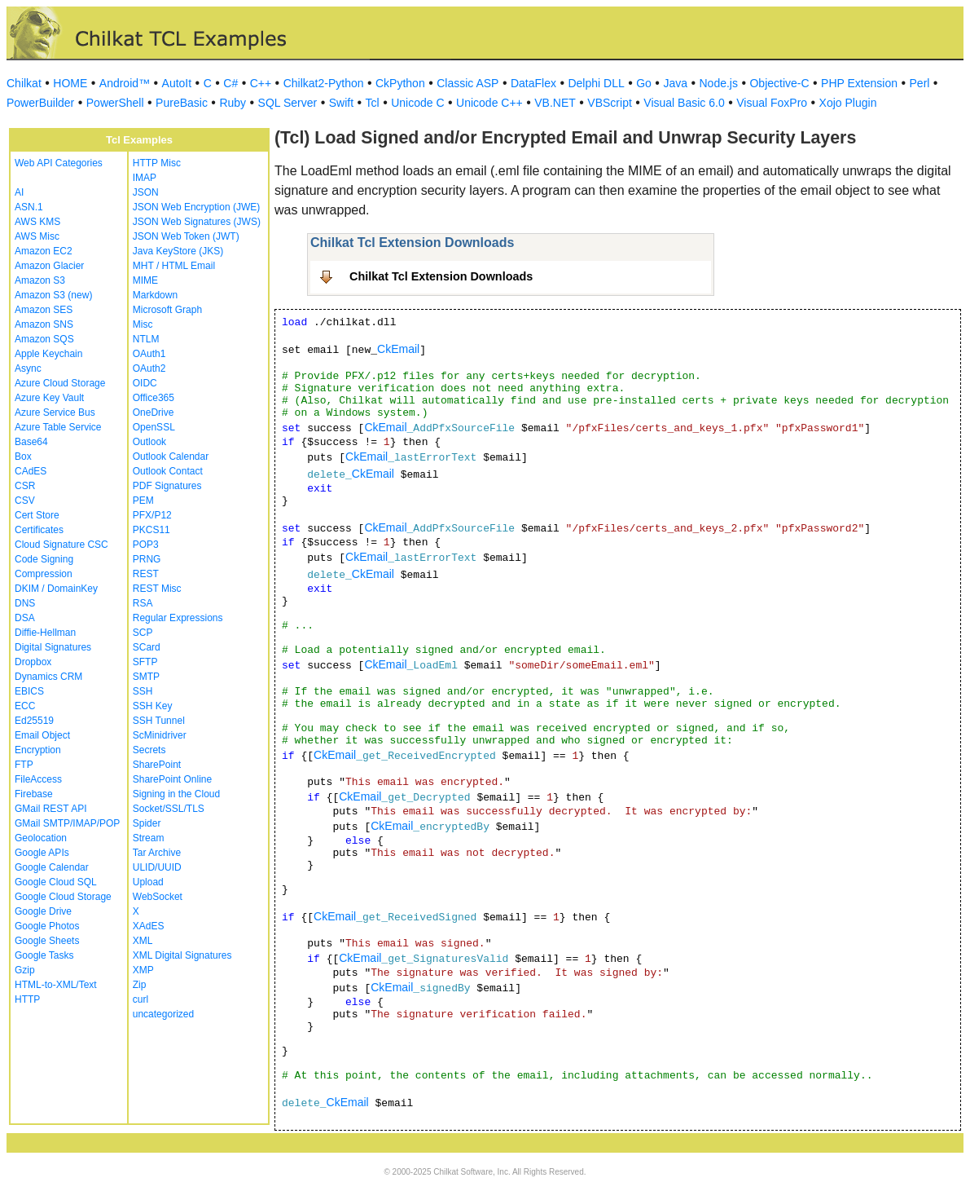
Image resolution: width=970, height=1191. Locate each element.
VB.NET (555, 102)
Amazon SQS (44, 339)
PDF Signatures (167, 486)
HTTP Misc (157, 163)
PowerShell (115, 102)
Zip (140, 984)
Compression (43, 574)
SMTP (146, 676)
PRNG (147, 559)
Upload (148, 882)
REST (146, 574)
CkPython (400, 83)
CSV (25, 500)
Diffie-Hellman (45, 632)
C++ (260, 83)
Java (675, 83)
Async (28, 368)
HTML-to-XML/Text (56, 984)
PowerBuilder (40, 102)
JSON (146, 192)
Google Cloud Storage (63, 896)
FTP (24, 764)
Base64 (31, 442)
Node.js (719, 83)
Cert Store (37, 515)
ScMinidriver (160, 735)
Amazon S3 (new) (53, 295)
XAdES (149, 926)
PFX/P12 (152, 515)
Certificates (39, 530)
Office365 (153, 398)
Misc (143, 324)
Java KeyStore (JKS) (178, 251)
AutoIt (177, 83)
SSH (143, 691)
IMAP (144, 177)
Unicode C (417, 102)
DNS (25, 603)
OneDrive (153, 412)
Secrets (149, 750)
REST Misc (157, 588)
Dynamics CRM (48, 676)
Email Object (42, 735)
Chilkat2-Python (323, 83)
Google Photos (47, 926)
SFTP (145, 662)
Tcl (373, 102)
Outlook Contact (168, 471)
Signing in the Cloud (176, 794)
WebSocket (157, 896)
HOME (70, 83)
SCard (146, 647)
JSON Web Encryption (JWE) (196, 207)
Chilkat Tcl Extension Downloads (441, 276)
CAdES (30, 471)
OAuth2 (149, 368)
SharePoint (157, 764)
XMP (143, 970)
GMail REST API (50, 808)
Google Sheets (47, 940)
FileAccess (38, 779)
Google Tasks (44, 955)
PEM (143, 500)
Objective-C (779, 83)
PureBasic (182, 102)
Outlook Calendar (170, 456)
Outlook (149, 442)
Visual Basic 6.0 (683, 102)
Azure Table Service (58, 427)
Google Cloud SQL (56, 882)
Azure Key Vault (49, 398)
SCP (143, 632)
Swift (341, 102)
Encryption (38, 750)
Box (23, 456)
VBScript (609, 102)
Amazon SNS (44, 324)
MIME (145, 280)
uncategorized (163, 1014)
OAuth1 (149, 354)
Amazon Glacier (49, 265)
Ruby (232, 102)
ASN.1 (29, 207)
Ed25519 (34, 720)
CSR (25, 486)
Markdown (155, 295)
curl (140, 999)
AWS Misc (37, 236)
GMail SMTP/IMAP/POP (67, 823)
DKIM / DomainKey (56, 588)
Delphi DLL (596, 83)
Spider (147, 823)
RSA (143, 603)
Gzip (25, 970)
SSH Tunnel (159, 720)
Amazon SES (43, 309)
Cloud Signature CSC (61, 544)
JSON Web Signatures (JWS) (197, 221)
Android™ (124, 83)
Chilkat (24, 83)
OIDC (145, 383)
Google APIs (42, 852)
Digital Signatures (53, 647)
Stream (149, 838)
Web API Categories (59, 163)
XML (143, 940)
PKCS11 (151, 530)
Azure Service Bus (55, 412)
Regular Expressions (178, 618)
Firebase (34, 794)
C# (230, 83)
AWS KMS (37, 221)
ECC (25, 706)
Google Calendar (52, 867)
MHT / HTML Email (174, 265)
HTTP (27, 999)
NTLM (146, 339)
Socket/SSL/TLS (168, 808)
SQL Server (288, 102)
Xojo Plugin (848, 102)
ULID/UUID (157, 867)
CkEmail (398, 348)
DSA (25, 618)
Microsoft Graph (167, 309)
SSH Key (153, 706)
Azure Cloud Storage (60, 383)
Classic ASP (467, 83)
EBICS (29, 691)
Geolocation (41, 838)
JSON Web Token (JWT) (186, 236)
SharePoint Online (172, 779)
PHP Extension (859, 83)
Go (644, 83)
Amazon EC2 (43, 251)
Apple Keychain (48, 354)
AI (19, 192)
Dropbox (33, 662)
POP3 (146, 544)
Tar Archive (157, 852)
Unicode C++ (489, 102)
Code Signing (44, 559)
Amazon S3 (40, 280)
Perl (920, 83)
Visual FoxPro (771, 102)
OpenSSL (154, 427)
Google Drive (43, 911)
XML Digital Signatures (182, 955)
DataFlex (533, 83)
